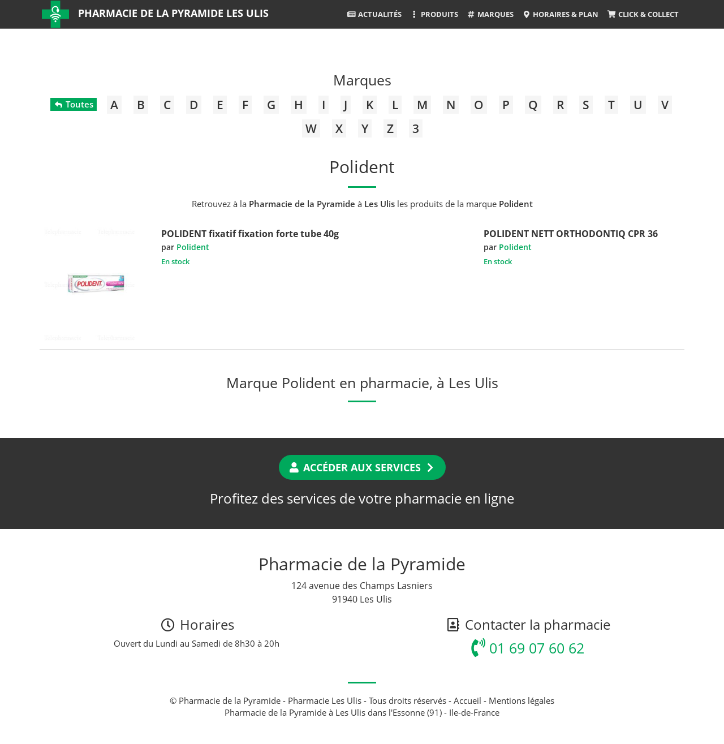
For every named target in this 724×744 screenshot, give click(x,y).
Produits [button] (434, 14)
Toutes (73, 104)
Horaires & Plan (560, 14)
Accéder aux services (362, 467)
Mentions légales (521, 700)
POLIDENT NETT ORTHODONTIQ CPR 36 (571, 233)
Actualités (374, 14)
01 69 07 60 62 (527, 647)
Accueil (467, 700)
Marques (490, 14)
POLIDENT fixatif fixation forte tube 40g (250, 233)
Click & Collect (642, 14)
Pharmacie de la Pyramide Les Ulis (173, 13)
